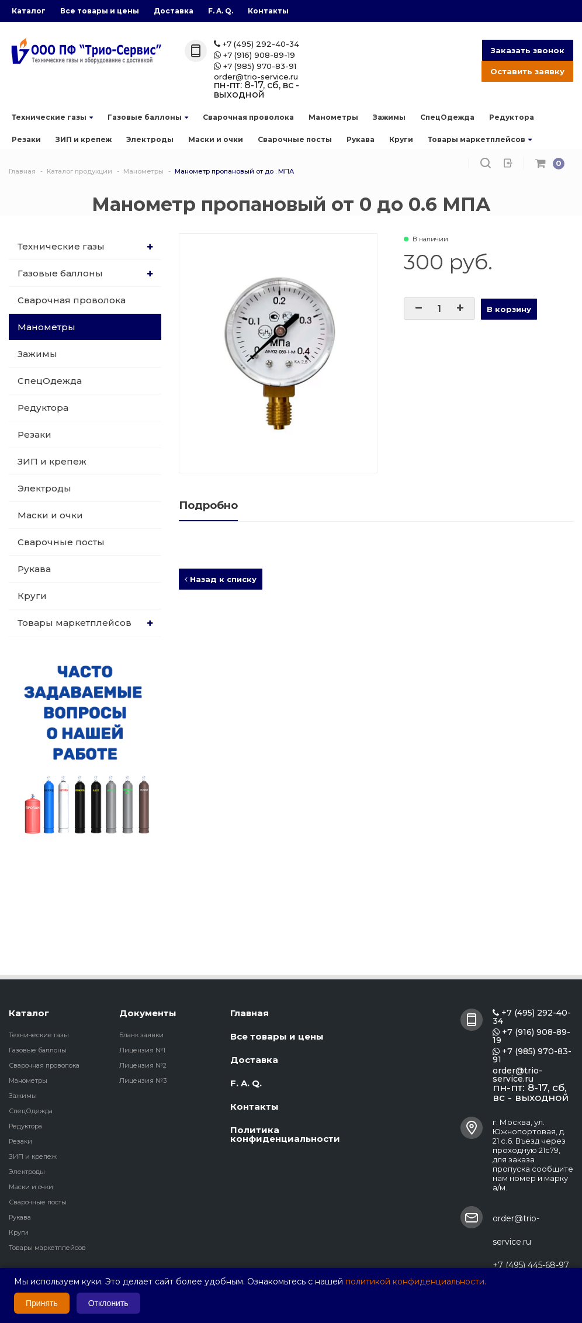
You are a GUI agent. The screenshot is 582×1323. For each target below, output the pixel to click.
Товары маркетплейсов (480, 139)
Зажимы (389, 117)
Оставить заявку (527, 71)
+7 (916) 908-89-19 (254, 55)
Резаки (26, 139)
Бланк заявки (141, 1035)
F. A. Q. (220, 10)
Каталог (29, 10)
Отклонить (108, 1303)
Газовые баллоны (148, 117)
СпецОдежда (447, 117)
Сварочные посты (295, 139)
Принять (42, 1303)
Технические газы (52, 117)
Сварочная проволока (248, 117)
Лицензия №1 (142, 1050)
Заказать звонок (527, 50)
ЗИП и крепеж (84, 139)
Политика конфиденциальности (285, 1134)
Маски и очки (215, 139)
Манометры (333, 117)
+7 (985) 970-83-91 (255, 66)
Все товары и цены (99, 10)
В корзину (509, 309)
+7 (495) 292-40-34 (256, 44)
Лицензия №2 (143, 1065)
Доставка (173, 10)
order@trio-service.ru (256, 77)
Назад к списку (221, 579)
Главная (249, 1013)
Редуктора (511, 117)
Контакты (268, 10)
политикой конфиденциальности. (415, 1281)
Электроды (150, 139)
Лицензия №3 (143, 1080)
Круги (401, 139)
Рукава (361, 139)
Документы (147, 1013)
